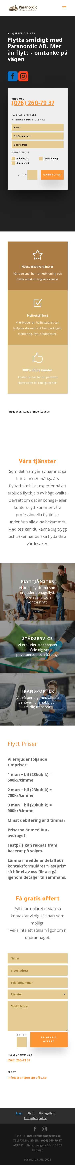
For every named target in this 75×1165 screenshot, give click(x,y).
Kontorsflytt (20, 163)
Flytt (31, 1113)
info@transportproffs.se (27, 1078)
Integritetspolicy (35, 1118)
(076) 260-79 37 (33, 104)
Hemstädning (48, 158)
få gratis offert (49, 1040)
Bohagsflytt (20, 158)
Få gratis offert (52, 175)
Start (19, 1113)
